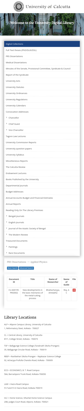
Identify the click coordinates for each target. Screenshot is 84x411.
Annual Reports (13, 204)
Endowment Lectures (16, 173)
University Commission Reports (21, 142)
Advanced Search (26, 268)
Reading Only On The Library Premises (24, 210)
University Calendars (16, 105)
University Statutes (15, 87)
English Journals (16, 222)
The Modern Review (18, 234)
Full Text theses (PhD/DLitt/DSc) (21, 50)
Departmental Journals (17, 185)
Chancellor (14, 117)
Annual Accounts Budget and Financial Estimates (29, 197)
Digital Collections (14, 43)
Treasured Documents (16, 240)
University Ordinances (16, 93)
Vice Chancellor (16, 130)
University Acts (13, 80)
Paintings (13, 246)
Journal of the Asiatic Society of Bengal (27, 228)
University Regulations (16, 99)
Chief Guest (14, 124)
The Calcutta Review (15, 167)
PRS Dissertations (14, 56)
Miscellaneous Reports (17, 160)
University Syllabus (15, 154)
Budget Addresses (14, 191)
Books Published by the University (22, 179)
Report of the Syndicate (17, 74)
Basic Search (13, 268)
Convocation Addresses (17, 111)
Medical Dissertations (16, 62)
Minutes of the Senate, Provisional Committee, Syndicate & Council (38, 68)
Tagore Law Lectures (16, 136)
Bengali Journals (16, 216)
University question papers (19, 148)
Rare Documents (17, 253)
